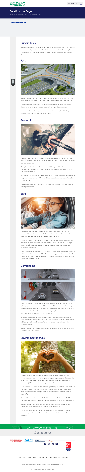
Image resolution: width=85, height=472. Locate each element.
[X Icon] (49, 444)
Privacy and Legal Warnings (29, 464)
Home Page (12, 14)
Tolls (24, 457)
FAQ (47, 457)
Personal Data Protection (43, 464)
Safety (29, 457)
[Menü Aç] (81, 3)
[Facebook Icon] (45, 444)
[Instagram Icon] (53, 444)
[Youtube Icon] (57, 444)
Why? (26, 14)
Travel (19, 457)
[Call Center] (77, 3)
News (34, 457)
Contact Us (65, 457)
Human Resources (55, 457)
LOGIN (71, 3)
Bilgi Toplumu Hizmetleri (57, 464)
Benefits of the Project (35, 14)
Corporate (20, 14)
